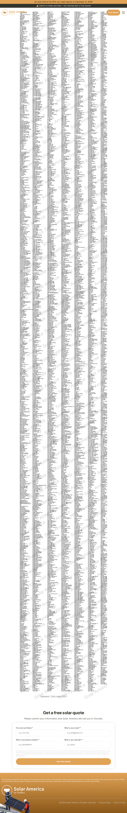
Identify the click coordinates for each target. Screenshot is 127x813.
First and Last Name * (24, 728)
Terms (105, 754)
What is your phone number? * (27, 740)
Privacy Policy (20, 755)
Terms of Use (119, 802)
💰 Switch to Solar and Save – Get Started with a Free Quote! (63, 6)
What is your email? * (72, 728)
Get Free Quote (64, 761)
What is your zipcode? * (73, 740)
